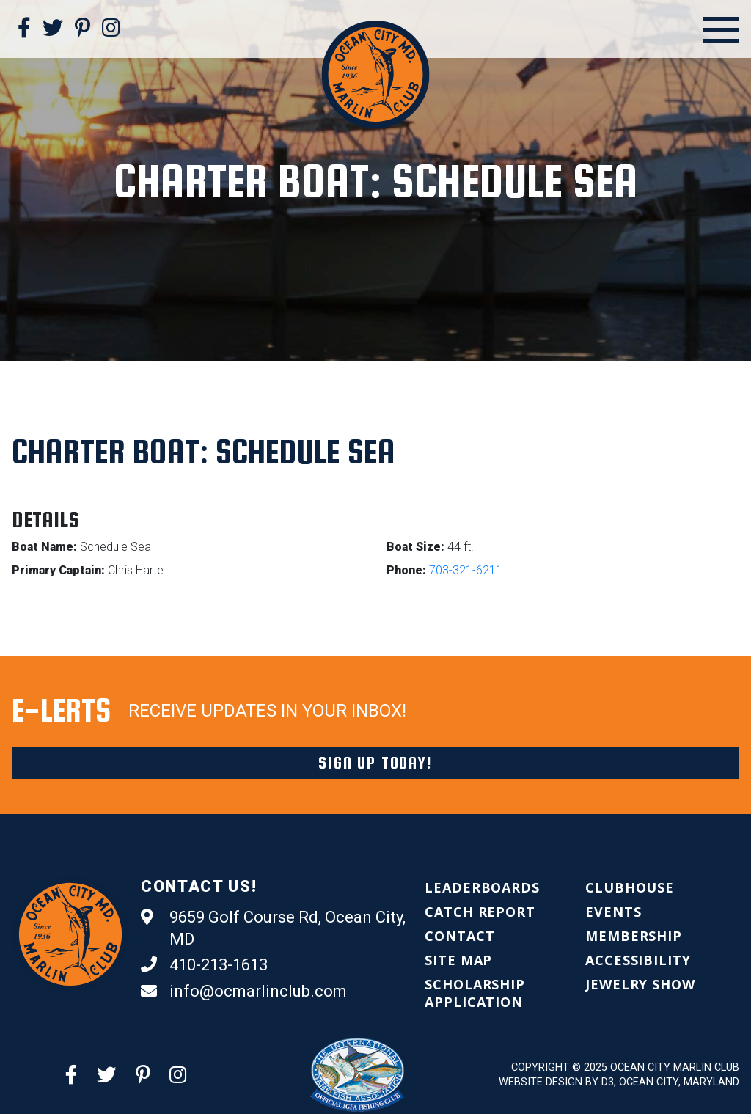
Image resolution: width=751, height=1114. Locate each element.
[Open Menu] (721, 30)
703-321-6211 (465, 570)
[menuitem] (482, 888)
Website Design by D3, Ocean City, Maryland (619, 1082)
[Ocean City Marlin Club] (375, 74)
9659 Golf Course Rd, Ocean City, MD (273, 927)
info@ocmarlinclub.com (244, 992)
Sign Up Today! (375, 762)
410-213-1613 (204, 965)
